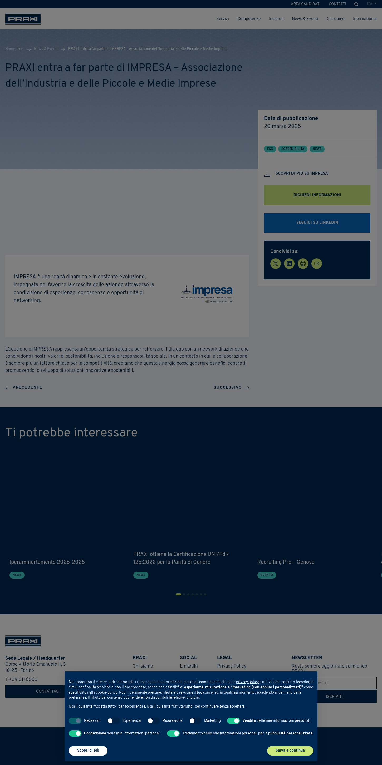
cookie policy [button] (106, 693)
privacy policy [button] (247, 682)
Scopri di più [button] (88, 751)
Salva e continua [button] (290, 751)
